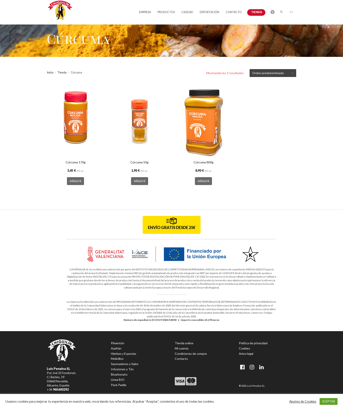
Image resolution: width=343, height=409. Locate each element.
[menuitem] (291, 11)
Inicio (50, 72)
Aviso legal (246, 353)
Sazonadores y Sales (124, 364)
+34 (58, 389)
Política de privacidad (253, 343)
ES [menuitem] (291, 12)
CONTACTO (234, 12)
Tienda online (184, 343)
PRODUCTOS (166, 12)
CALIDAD (187, 12)
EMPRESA (145, 12)
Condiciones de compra (191, 353)
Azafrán (116, 348)
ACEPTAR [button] (328, 401)
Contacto (181, 358)
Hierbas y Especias (123, 353)
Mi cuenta (181, 348)
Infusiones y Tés (122, 369)
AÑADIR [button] (75, 181)
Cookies (244, 348)
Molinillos (117, 358)
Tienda (256, 12)
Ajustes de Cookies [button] (302, 401)
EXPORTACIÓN (209, 12)
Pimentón (117, 343)
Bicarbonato (119, 374)
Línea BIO (117, 379)
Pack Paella (118, 385)
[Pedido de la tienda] (275, 73)
